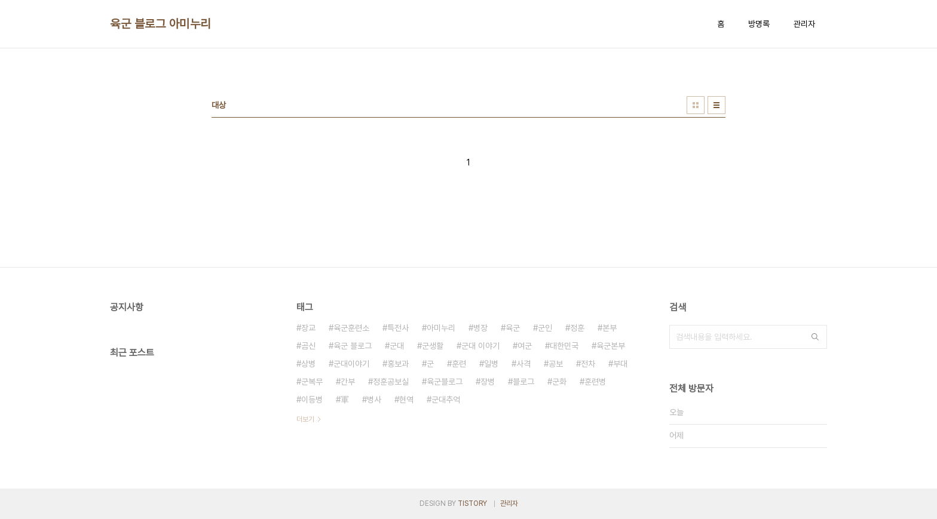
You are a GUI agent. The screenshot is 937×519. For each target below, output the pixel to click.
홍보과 (398, 363)
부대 (620, 363)
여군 (525, 346)
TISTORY (472, 503)
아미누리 (441, 328)
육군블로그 (445, 381)
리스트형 (716, 105)
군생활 (432, 346)
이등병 (312, 399)
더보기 (305, 419)
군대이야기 (351, 363)
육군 (513, 328)
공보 (556, 363)
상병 (308, 363)
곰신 (308, 346)
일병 (491, 363)
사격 (523, 363)
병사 (374, 399)
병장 (480, 328)
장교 (308, 328)
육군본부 (610, 346)
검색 (815, 336)
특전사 (398, 328)
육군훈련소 (351, 328)
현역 (406, 399)
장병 (487, 381)
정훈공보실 (391, 381)
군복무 (312, 381)
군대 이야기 (480, 346)
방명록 (759, 24)
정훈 (577, 328)
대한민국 (564, 346)
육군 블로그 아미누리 (160, 24)
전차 (588, 363)
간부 (348, 381)
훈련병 (595, 381)
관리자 (804, 24)
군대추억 (445, 399)
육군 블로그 (352, 346)
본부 (609, 328)
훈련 (459, 363)
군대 (397, 346)
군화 (559, 381)
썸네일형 (696, 105)
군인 (545, 328)
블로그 (523, 381)
